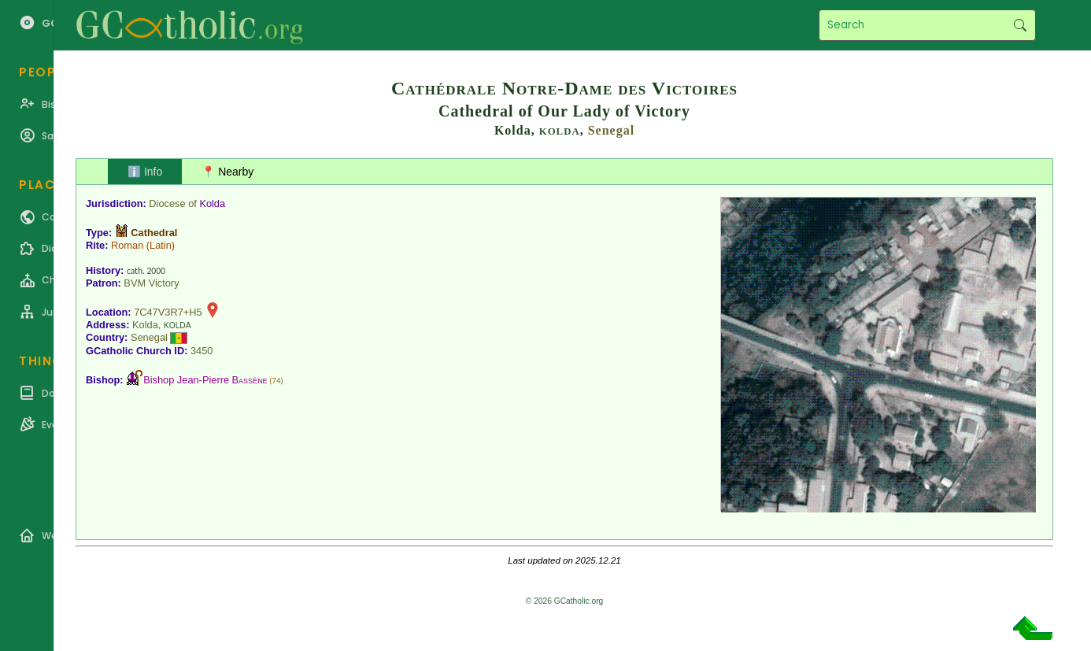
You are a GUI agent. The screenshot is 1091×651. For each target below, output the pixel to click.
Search (1020, 25)
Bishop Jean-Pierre (205, 380)
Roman (127, 245)
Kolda (212, 203)
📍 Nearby (227, 171)
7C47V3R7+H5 (168, 312)
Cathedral (154, 233)
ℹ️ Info (145, 171)
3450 (201, 351)
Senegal (611, 130)
